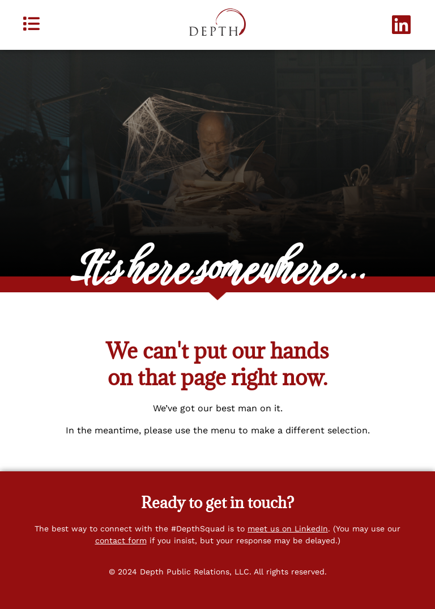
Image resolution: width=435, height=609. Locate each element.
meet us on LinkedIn (288, 528)
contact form (121, 540)
